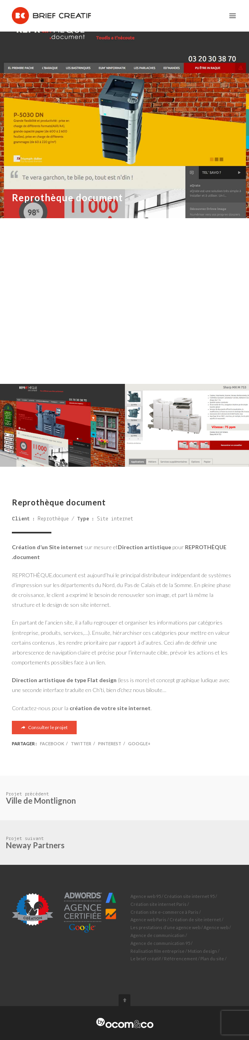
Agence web (216, 927)
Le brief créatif (145, 958)
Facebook (52, 743)
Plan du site (212, 958)
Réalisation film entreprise (157, 951)
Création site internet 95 (189, 896)
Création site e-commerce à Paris (164, 912)
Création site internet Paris (158, 904)
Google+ (139, 743)
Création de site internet (195, 919)
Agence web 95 (145, 896)
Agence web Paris (148, 919)
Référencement (180, 958)
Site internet (115, 519)
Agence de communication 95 (160, 943)
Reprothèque (53, 519)
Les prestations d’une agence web (165, 927)
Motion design (202, 951)
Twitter (81, 743)
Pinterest (109, 743)
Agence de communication (157, 935)
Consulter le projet (44, 727)
